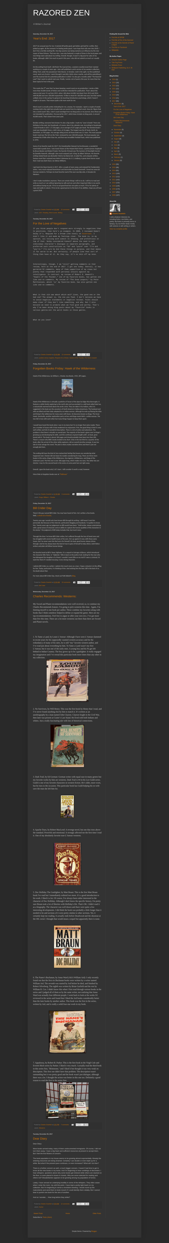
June (116, 145)
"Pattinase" (64, 474)
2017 (40, 212)
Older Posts (97, 1213)
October (117, 133)
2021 (114, 89)
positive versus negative (46, 358)
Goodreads (86, 234)
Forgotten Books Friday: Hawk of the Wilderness (64, 368)
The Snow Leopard (91, 358)
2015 (114, 167)
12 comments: (66, 354)
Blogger (94, 1231)
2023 (114, 83)
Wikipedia (115, 50)
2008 (114, 189)
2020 (114, 92)
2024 (114, 79)
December (118, 104)
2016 (114, 164)
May (115, 148)
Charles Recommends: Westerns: (54, 596)
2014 (114, 170)
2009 (114, 186)
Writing (60, 212)
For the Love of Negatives (49, 223)
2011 (114, 180)
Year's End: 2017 (44, 38)
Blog (73, 576)
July (115, 142)
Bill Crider (42, 585)
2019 (114, 95)
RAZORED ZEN (61, 12)
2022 (114, 86)
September (118, 136)
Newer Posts (38, 1213)
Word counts (53, 212)
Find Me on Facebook (119, 47)
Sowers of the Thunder (76, 358)
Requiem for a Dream (62, 358)
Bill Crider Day (42, 508)
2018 (114, 98)
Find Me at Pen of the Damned (122, 40)
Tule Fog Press (117, 62)
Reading (45, 212)
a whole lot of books (44, 515)
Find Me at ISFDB (118, 37)
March (116, 154)
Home (68, 1213)
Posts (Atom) (47, 1217)
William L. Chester (49, 497)
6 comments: (66, 494)
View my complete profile (118, 229)
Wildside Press (117, 65)
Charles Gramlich (118, 214)
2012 (114, 177)
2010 (114, 183)
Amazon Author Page (119, 60)
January (117, 160)
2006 (114, 195)
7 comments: (65, 1124)
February (117, 157)
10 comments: (66, 582)
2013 (114, 173)
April (116, 151)
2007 (114, 192)
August (116, 139)
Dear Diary (40, 1138)
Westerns (42, 1128)
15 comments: (65, 209)
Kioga (41, 497)
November (118, 129)
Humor (41, 1207)
